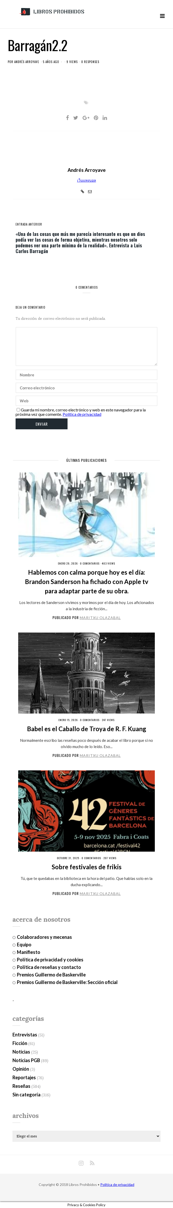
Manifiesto (28, 952)
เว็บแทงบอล (86, 180)
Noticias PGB (26, 1060)
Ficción (19, 1043)
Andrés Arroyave (26, 62)
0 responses (90, 62)
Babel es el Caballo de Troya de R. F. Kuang (86, 728)
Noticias (21, 1052)
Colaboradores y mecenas (44, 937)
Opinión (20, 1069)
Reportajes (24, 1077)
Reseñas (21, 1086)
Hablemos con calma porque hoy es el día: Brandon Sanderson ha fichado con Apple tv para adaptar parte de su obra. (86, 581)
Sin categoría (26, 1094)
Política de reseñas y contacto (49, 967)
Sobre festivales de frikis (87, 867)
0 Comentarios (89, 563)
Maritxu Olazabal (100, 617)
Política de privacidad (82, 414)
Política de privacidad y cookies (50, 959)
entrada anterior (29, 224)
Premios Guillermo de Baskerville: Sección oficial (67, 982)
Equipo (24, 944)
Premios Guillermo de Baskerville (51, 975)
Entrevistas (24, 1034)
